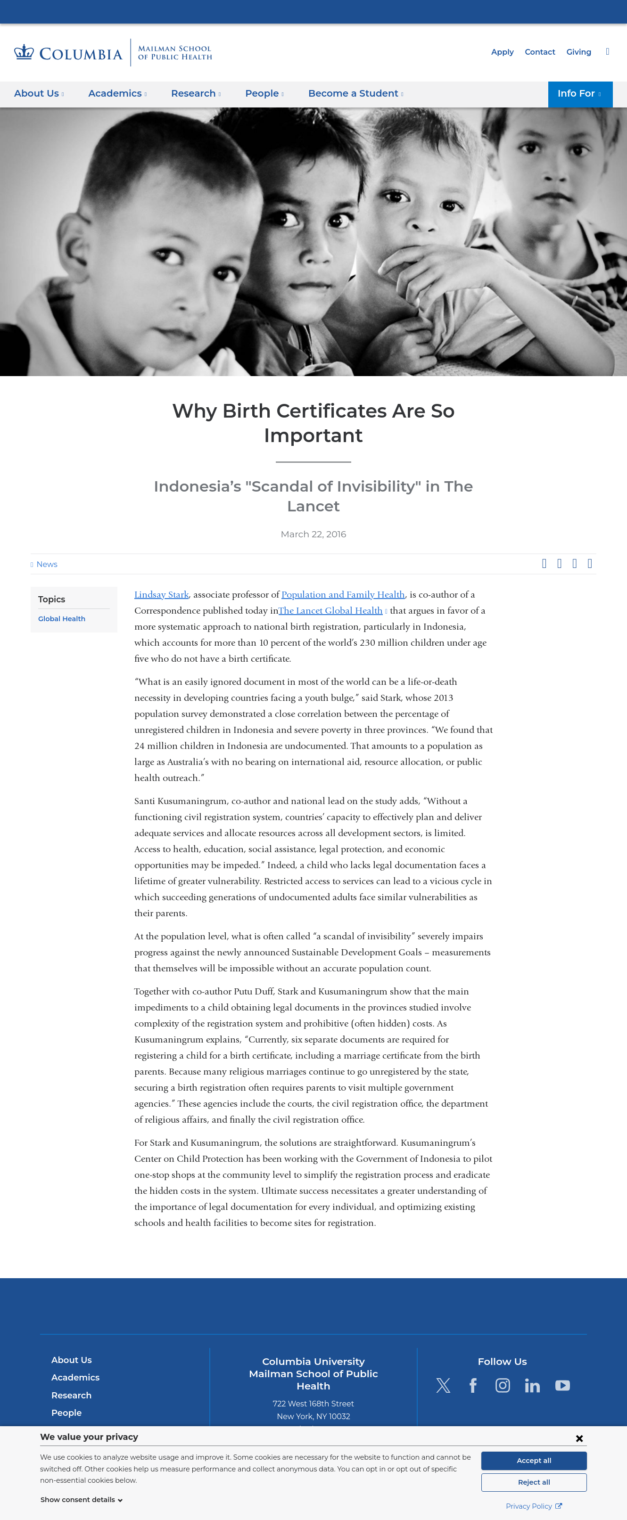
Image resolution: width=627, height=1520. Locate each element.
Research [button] (190, 93)
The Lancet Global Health (333, 566)
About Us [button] (39, 93)
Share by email (589, 519)
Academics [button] (114, 93)
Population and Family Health (343, 550)
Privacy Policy (534, 1506)
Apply (506, 52)
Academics (73, 1334)
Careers (67, 1404)
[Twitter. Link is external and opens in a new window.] (443, 1341)
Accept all (534, 1460)
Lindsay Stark (161, 550)
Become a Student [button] (342, 93)
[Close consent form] (579, 1438)
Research (70, 1351)
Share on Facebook (544, 519)
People (65, 1369)
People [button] (255, 93)
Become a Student (88, 1387)
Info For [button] (582, 93)
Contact (542, 52)
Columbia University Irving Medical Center (313, 11)
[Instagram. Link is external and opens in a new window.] (503, 1341)
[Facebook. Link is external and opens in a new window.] (473, 1341)
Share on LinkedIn (574, 519)
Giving (580, 52)
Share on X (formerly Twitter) (559, 519)
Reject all (534, 1482)
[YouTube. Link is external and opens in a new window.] (562, 1341)
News (45, 521)
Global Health (60, 575)
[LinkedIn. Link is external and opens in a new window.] (533, 1341)
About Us (70, 1316)
